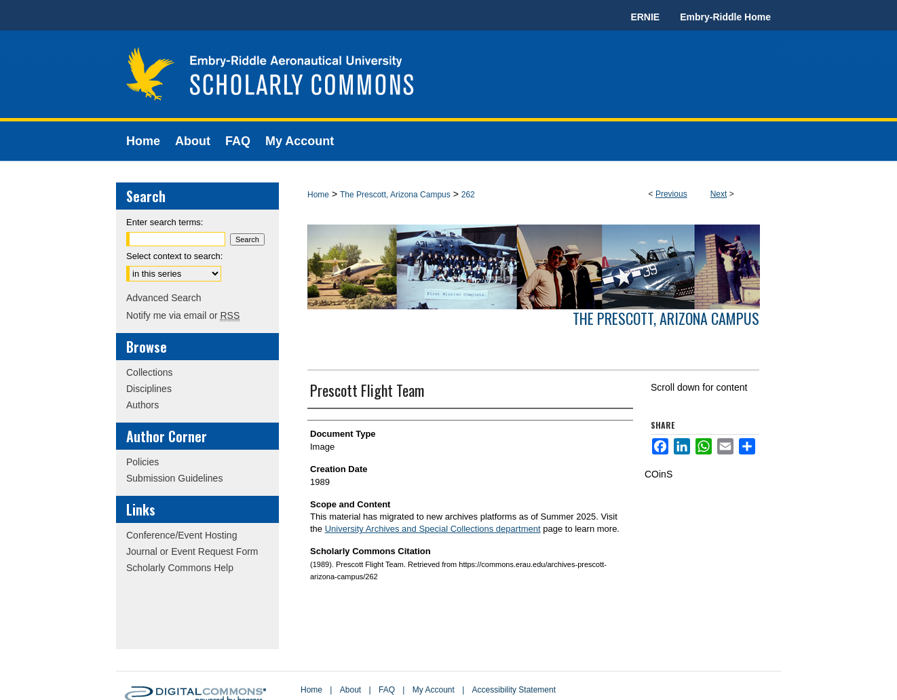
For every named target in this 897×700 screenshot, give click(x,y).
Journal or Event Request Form (192, 551)
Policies (142, 461)
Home (318, 194)
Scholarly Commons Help (179, 567)
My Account (434, 690)
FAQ (387, 690)
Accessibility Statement (514, 690)
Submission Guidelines (174, 478)
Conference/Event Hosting (181, 535)
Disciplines (149, 388)
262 (468, 194)
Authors (142, 405)
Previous (671, 194)
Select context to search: (174, 256)
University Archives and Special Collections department (433, 529)
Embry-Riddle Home (725, 17)
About (350, 690)
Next (718, 194)
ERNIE (645, 17)
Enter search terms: (164, 222)
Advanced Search (164, 297)
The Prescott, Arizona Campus (395, 194)
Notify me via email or (183, 315)
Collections (149, 372)
